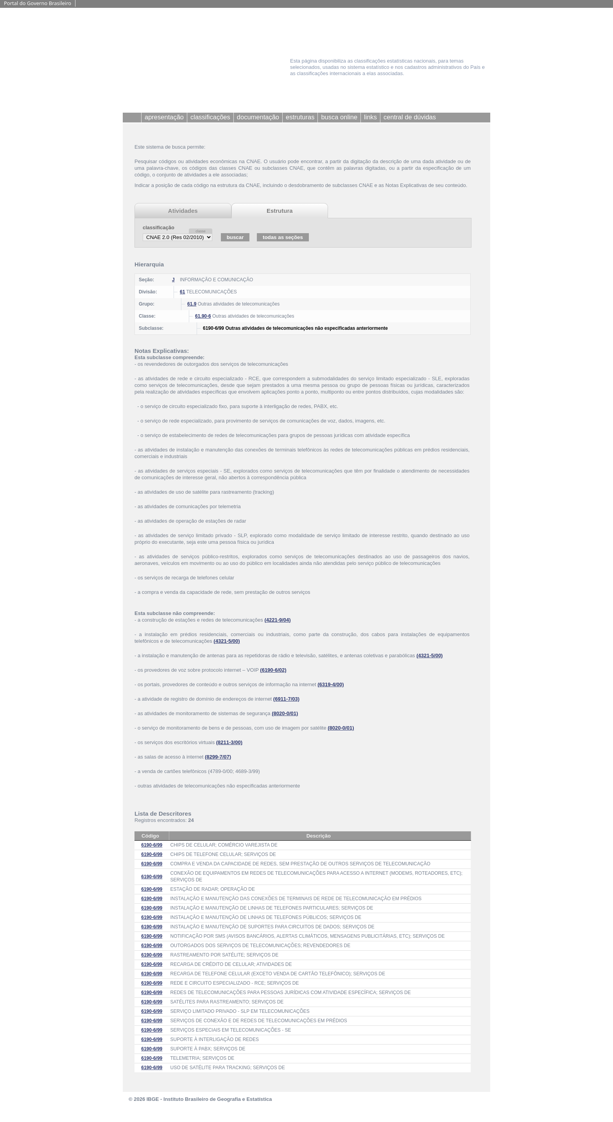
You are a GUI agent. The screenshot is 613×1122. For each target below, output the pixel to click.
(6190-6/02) (273, 670)
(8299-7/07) (218, 757)
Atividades (183, 210)
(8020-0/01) (285, 713)
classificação (158, 227)
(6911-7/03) (286, 699)
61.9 (191, 304)
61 (182, 292)
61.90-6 (203, 316)
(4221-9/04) (277, 620)
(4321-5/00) (226, 641)
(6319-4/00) (330, 684)
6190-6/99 (151, 845)
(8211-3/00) (229, 742)
